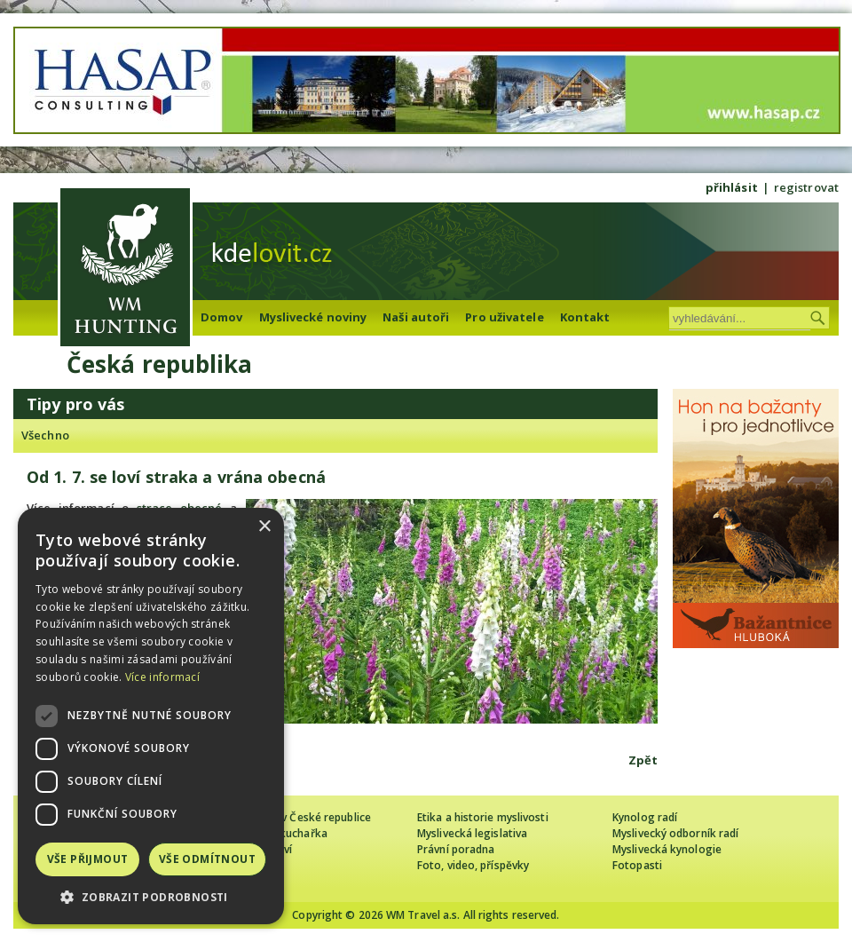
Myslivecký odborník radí (675, 833)
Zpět (643, 760)
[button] (151, 897)
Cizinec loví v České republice (296, 817)
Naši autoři (416, 317)
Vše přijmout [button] (88, 859)
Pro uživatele (504, 317)
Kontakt (585, 317)
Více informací (162, 677)
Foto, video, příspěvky (473, 865)
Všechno (45, 435)
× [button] (264, 527)
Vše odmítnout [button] (207, 859)
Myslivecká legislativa (472, 833)
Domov (222, 317)
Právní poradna (455, 849)
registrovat (806, 187)
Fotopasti (637, 865)
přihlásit (732, 187)
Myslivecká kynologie (667, 849)
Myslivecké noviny (313, 317)
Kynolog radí (644, 817)
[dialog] (151, 716)
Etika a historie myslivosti (482, 817)
